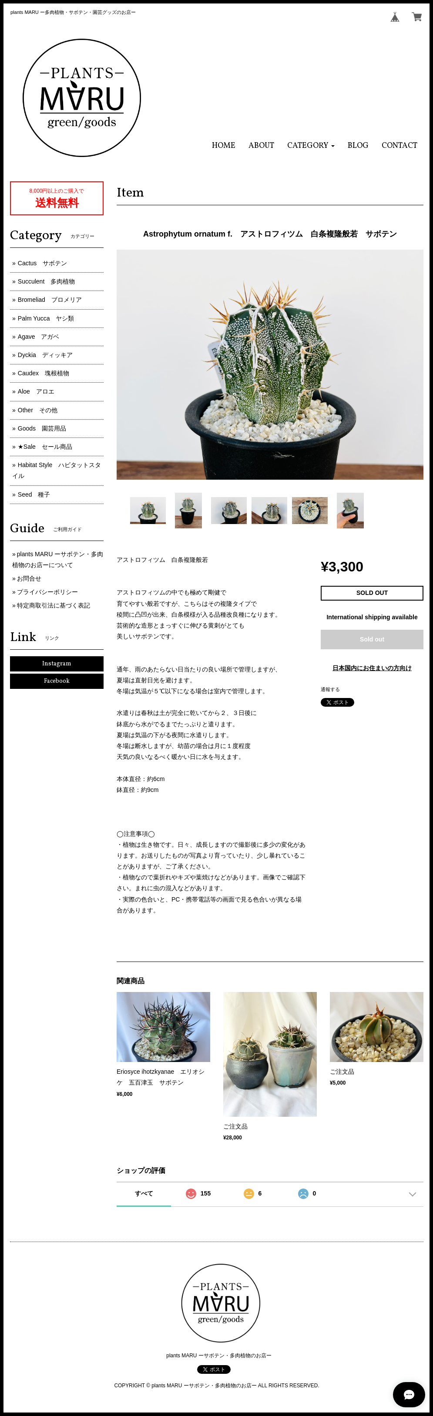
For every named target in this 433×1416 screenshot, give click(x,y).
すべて (144, 1193)
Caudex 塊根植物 (43, 373)
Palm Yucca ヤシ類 (46, 318)
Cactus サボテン (42, 263)
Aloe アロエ (36, 391)
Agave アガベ (39, 336)
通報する (330, 689)
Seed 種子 (34, 494)
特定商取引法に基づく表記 (53, 605)
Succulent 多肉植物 (46, 281)
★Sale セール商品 (45, 446)
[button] (311, 146)
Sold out (372, 639)
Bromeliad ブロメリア (50, 299)
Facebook (57, 681)
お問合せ (29, 578)
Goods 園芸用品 (42, 428)
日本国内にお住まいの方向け (372, 668)
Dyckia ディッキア (45, 354)
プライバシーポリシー (47, 591)
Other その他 (37, 410)
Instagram (56, 664)
